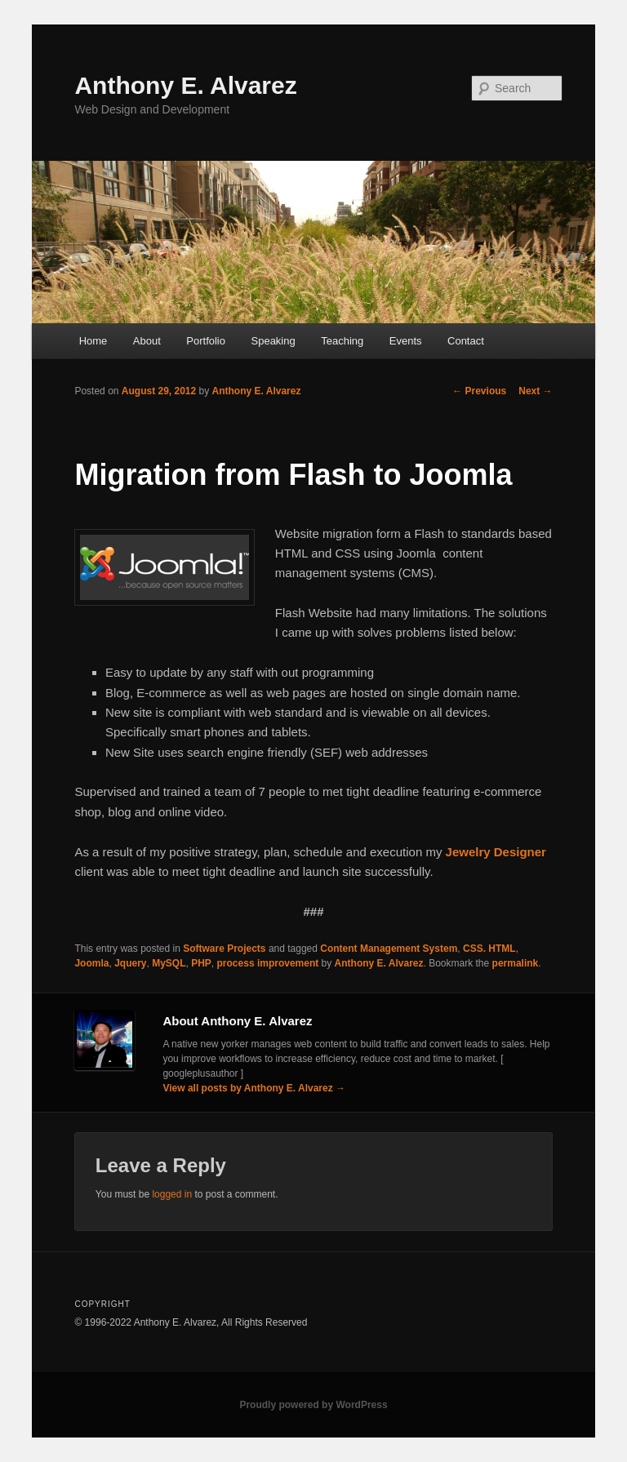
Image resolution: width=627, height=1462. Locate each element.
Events (405, 341)
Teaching (342, 341)
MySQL (168, 963)
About (147, 341)
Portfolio (205, 341)
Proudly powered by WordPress (313, 1405)
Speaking (273, 341)
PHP (201, 963)
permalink (515, 963)
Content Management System (388, 948)
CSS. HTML (489, 948)
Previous (479, 391)
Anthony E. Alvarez (185, 85)
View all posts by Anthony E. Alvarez (253, 1088)
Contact (465, 341)
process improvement (268, 963)
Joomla (91, 963)
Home (93, 341)
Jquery (130, 963)
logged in (172, 1194)
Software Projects (224, 948)
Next (535, 391)
